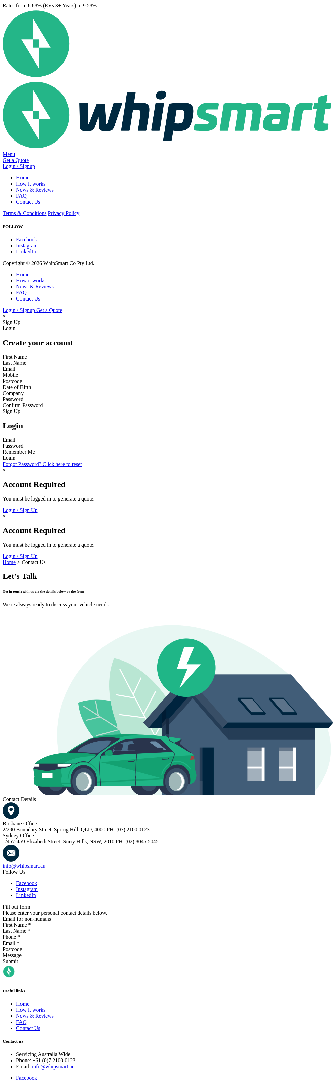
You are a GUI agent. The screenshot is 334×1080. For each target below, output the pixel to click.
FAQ (21, 196)
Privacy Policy (63, 213)
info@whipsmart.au (24, 866)
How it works (30, 184)
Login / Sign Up (20, 510)
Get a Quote (16, 160)
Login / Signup (19, 166)
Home (22, 178)
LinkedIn (26, 251)
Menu (9, 154)
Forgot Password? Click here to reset (42, 464)
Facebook (26, 239)
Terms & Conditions (24, 213)
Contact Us (28, 202)
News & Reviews (35, 190)
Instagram (27, 245)
